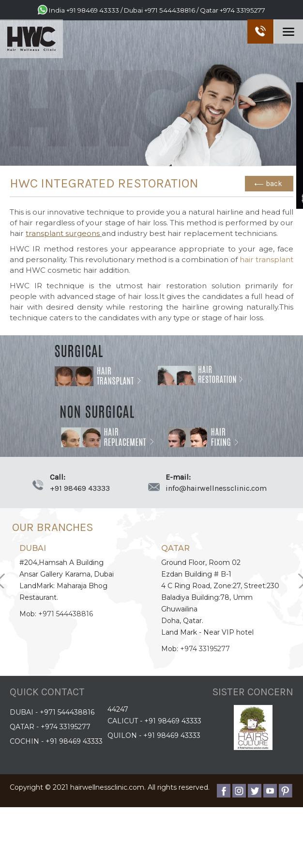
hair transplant (266, 259)
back (274, 183)
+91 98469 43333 (92, 10)
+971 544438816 (169, 10)
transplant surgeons (64, 233)
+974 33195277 (242, 10)
